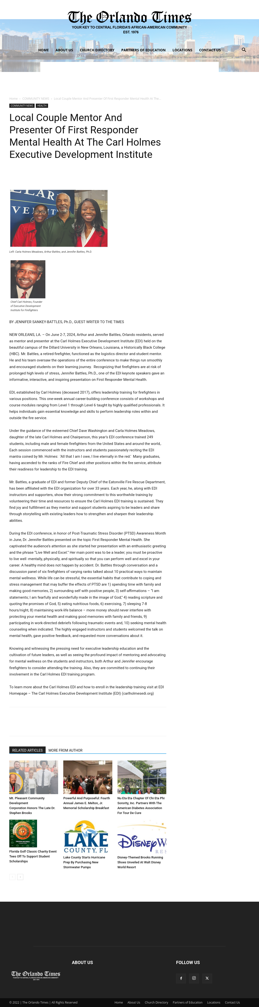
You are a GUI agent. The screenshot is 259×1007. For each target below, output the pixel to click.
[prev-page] (12, 877)
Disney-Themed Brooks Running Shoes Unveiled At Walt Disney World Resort (140, 862)
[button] (244, 50)
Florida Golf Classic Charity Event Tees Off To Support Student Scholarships (33, 856)
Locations (182, 50)
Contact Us (210, 50)
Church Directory (97, 50)
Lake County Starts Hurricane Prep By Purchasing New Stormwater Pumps (84, 862)
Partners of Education (143, 50)
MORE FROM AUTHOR (65, 750)
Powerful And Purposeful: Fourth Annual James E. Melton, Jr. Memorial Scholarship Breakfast (86, 803)
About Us (64, 50)
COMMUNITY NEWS (35, 99)
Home (43, 50)
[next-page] (20, 877)
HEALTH (41, 105)
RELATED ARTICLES (27, 750)
